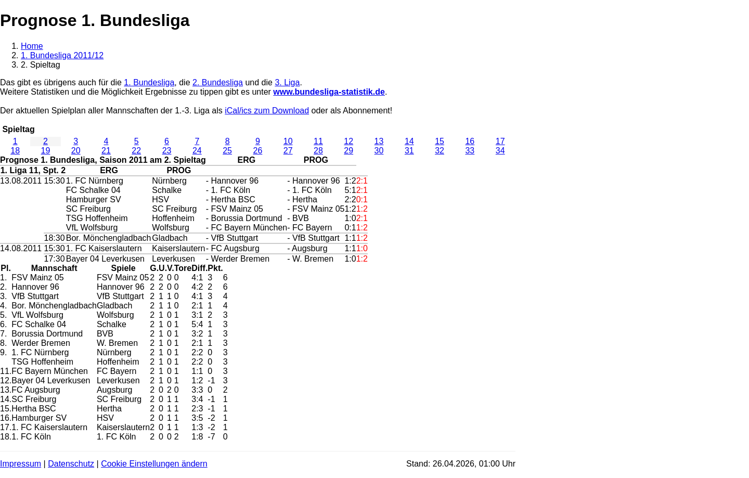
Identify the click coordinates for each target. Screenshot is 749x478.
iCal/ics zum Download (267, 110)
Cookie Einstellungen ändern (154, 463)
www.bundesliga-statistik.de (329, 91)
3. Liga (287, 82)
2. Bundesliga (217, 82)
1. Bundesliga (149, 82)
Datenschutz (71, 463)
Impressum (20, 463)
